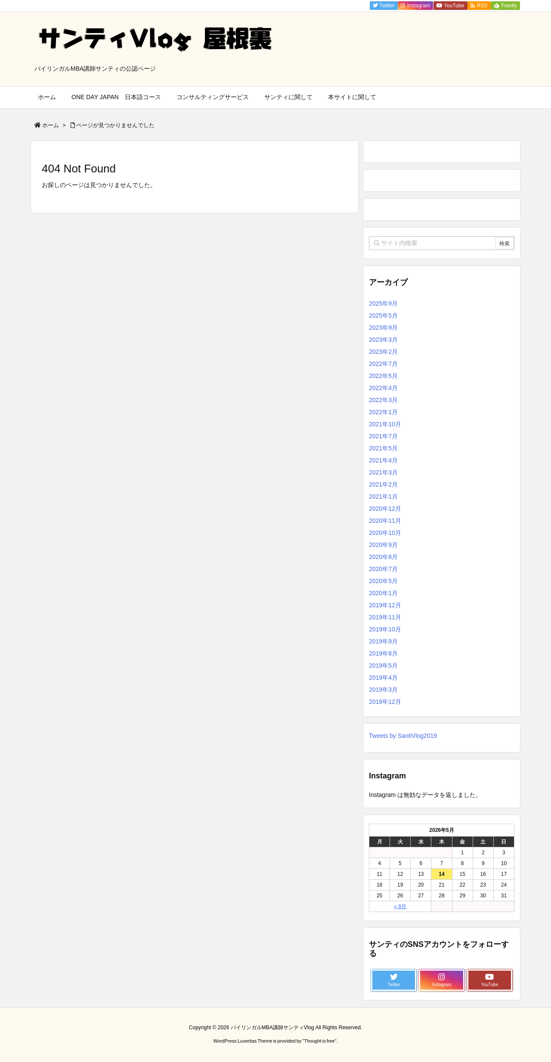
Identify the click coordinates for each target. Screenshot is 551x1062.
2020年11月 (385, 520)
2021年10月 (385, 424)
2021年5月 (383, 448)
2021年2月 (383, 484)
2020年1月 (383, 593)
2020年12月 (385, 508)
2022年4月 (383, 387)
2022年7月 (383, 363)
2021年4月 (383, 460)
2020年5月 (383, 581)
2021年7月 (383, 436)
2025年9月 (383, 303)
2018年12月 (385, 701)
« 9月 (400, 906)
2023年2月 (383, 351)
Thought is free (319, 1040)
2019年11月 (385, 617)
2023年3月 (383, 339)
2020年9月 (383, 544)
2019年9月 (383, 641)
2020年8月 (383, 556)
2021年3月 (383, 472)
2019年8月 (383, 653)
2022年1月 (383, 412)
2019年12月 (385, 605)
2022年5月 (383, 375)
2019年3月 (383, 689)
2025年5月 (383, 315)
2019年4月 (383, 677)
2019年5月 (383, 665)
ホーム (50, 125)
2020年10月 (385, 532)
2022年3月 (383, 400)
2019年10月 (385, 629)
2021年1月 (383, 496)
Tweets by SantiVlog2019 (403, 735)
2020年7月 (383, 568)
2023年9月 (383, 327)
